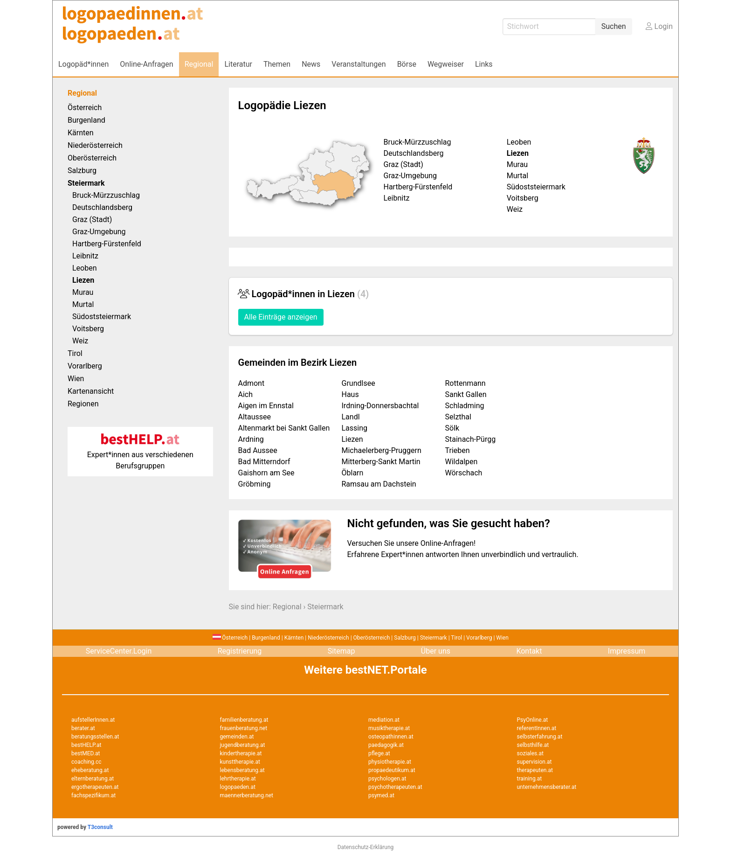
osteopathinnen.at (391, 736)
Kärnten (81, 132)
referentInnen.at (537, 728)
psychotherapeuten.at (395, 787)
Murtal (83, 304)
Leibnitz (85, 255)
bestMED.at (85, 753)
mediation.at (384, 720)
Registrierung (240, 651)
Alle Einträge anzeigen (280, 317)
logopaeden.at (237, 787)
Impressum (627, 651)
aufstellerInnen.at (93, 720)
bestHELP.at (86, 745)
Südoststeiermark (101, 316)
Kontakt (529, 651)
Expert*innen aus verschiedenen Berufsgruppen (140, 454)
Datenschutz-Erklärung (366, 847)
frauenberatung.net (244, 728)
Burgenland (86, 120)
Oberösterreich (92, 157)
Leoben (84, 268)
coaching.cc (86, 762)
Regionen (83, 403)
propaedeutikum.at (391, 770)
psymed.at (381, 795)
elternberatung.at (92, 778)
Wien (76, 378)
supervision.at (534, 762)
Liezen (83, 280)
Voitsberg (88, 328)
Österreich (85, 107)
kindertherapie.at (241, 753)
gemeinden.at (237, 736)
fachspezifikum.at (93, 795)
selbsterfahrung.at (540, 736)
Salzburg (82, 170)
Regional (82, 93)
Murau (82, 292)
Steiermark (325, 606)
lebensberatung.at (242, 770)
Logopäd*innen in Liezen (303, 294)
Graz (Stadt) (92, 219)
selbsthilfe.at (533, 745)
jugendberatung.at (242, 745)
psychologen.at (387, 778)
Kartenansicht (91, 391)
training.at (529, 778)
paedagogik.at (386, 745)
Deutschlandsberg (102, 207)
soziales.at (530, 753)
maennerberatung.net (247, 795)
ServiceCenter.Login (119, 651)
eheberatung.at (90, 770)
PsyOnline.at (532, 720)
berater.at (83, 728)
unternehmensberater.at (547, 787)
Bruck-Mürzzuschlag (106, 195)
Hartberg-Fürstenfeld (106, 243)
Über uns (435, 651)
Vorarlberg (85, 366)
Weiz (80, 340)
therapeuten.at (535, 770)
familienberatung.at (244, 720)
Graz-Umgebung (99, 231)
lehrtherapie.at (238, 778)
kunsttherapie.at (240, 762)
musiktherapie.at (389, 728)
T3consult (100, 827)
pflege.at (379, 753)
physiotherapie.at (389, 762)
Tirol (75, 353)
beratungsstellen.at (95, 736)
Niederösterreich (95, 145)
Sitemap (341, 651)
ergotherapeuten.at (94, 787)
